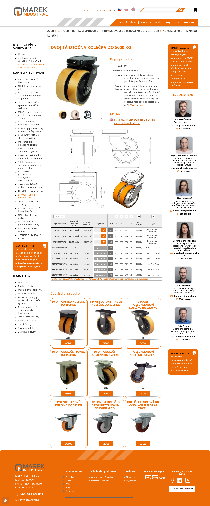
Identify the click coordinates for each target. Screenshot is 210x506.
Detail (68, 343)
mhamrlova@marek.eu (185, 168)
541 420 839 (184, 128)
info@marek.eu (30, 500)
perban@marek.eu (185, 336)
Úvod (50, 31)
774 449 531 (184, 339)
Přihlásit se (91, 10)
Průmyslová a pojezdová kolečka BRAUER (130, 31)
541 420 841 (186, 258)
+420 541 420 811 (31, 494)
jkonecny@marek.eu (185, 295)
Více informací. (137, 105)
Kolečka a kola (172, 31)
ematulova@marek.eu (185, 210)
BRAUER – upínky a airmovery (78, 31)
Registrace (107, 10)
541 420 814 (185, 213)
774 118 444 (184, 299)
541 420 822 (185, 171)
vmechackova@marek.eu (186, 254)
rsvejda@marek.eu (185, 125)
